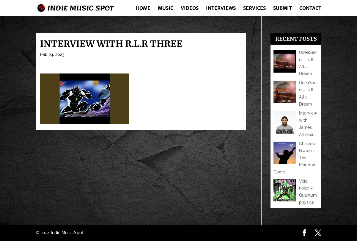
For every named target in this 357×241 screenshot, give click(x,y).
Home (143, 8)
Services (254, 8)
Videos (190, 8)
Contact (310, 8)
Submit (282, 8)
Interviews (221, 8)
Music (165, 8)
